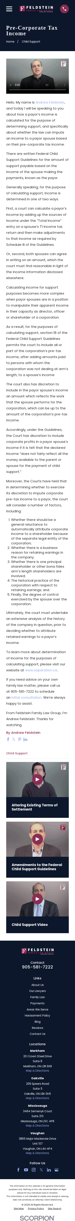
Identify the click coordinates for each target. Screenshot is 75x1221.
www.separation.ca (41, 670)
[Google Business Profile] (56, 1170)
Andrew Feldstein (50, 102)
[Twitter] (41, 1170)
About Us (37, 985)
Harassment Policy (37, 1015)
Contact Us (37, 1034)
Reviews (37, 1028)
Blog (38, 1022)
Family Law (37, 997)
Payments (37, 1003)
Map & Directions (37, 1071)
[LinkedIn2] (49, 1170)
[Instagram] (34, 1170)
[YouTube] (26, 1170)
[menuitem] (19, 1208)
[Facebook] (18, 1170)
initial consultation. (26, 697)
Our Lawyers (37, 991)
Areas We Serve (37, 1009)
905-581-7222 (37, 967)
